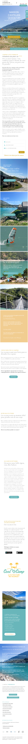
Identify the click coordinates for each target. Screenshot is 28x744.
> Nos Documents (5, 710)
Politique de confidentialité (8, 726)
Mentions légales (6, 727)
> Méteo (3, 715)
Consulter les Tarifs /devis (8, 703)
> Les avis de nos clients (7, 713)
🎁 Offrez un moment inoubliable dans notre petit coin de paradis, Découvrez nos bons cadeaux (14, 31)
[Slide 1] (10, 403)
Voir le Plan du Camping (7, 706)
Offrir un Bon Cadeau (7, 705)
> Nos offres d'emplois (6, 712)
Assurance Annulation (7, 708)
